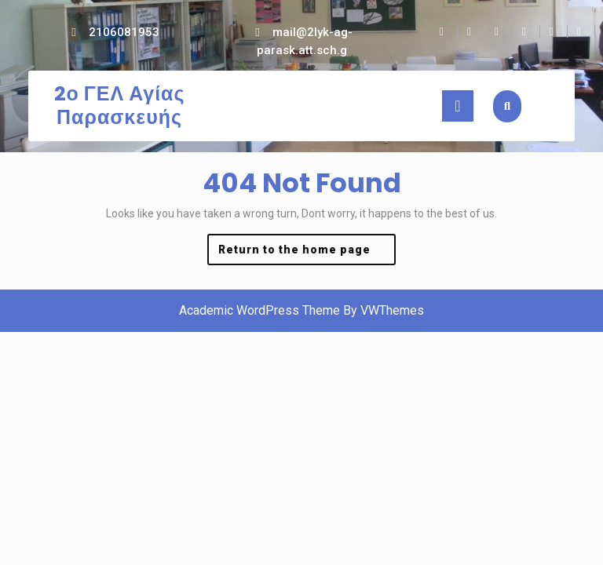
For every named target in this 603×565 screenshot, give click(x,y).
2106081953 (124, 32)
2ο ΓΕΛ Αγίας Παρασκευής (119, 105)
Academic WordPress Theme (259, 310)
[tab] (457, 105)
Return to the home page (307, 253)
